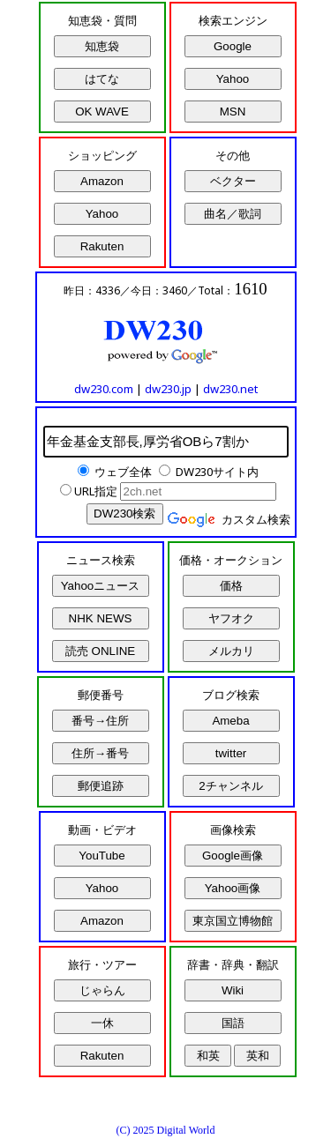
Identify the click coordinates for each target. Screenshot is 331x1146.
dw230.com (103, 389)
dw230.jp (168, 389)
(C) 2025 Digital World (166, 1130)
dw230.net (230, 389)
